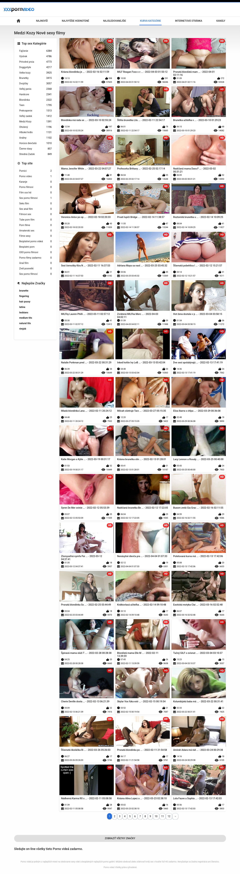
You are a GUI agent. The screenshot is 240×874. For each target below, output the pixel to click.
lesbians (23, 312)
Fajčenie (35, 50)
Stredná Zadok (35, 154)
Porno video (35, 176)
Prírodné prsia (35, 61)
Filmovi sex (35, 214)
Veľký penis (35, 89)
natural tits (25, 323)
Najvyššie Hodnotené (75, 20)
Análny (35, 137)
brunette (23, 290)
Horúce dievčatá (35, 143)
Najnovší (42, 20)
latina (22, 307)
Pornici (35, 170)
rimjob (22, 328)
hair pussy (24, 301)
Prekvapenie (35, 110)
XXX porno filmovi (35, 252)
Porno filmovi (35, 187)
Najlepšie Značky (33, 283)
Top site (27, 163)
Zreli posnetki (35, 268)
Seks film (35, 203)
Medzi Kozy (35, 121)
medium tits (25, 317)
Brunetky (35, 78)
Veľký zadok (35, 116)
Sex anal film (35, 209)
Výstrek (35, 56)
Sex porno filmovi (35, 198)
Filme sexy (35, 236)
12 (169, 816)
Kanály (220, 20)
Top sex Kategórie (34, 43)
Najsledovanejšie (114, 20)
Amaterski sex (35, 230)
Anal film (35, 263)
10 (156, 816)
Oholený (35, 127)
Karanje (35, 181)
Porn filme (35, 225)
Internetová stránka (188, 20)
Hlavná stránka (18, 21)
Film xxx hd (35, 192)
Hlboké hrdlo (35, 132)
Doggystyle (35, 67)
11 (162, 816)
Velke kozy (35, 72)
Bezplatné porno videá (35, 241)
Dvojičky (35, 83)
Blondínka (35, 99)
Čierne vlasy (35, 148)
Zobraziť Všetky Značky (120, 838)
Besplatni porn (35, 246)
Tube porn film (35, 219)
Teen (35, 105)
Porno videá (109, 867)
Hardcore (35, 94)
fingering (24, 296)
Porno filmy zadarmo (35, 257)
